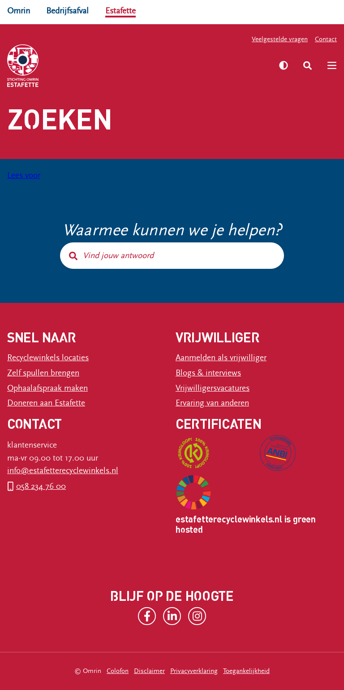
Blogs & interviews (208, 373)
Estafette (120, 11)
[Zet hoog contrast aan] (283, 65)
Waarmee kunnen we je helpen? (172, 230)
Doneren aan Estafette (46, 403)
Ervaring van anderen (212, 403)
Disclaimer (149, 671)
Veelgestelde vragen (280, 39)
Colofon (118, 671)
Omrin (18, 11)
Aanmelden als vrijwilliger (221, 357)
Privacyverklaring (194, 671)
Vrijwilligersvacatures (212, 388)
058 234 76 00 (41, 486)
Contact (326, 39)
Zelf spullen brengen (43, 373)
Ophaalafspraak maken (47, 388)
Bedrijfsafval (67, 11)
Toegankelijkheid (246, 671)
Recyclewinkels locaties (48, 357)
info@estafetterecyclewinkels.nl (62, 470)
